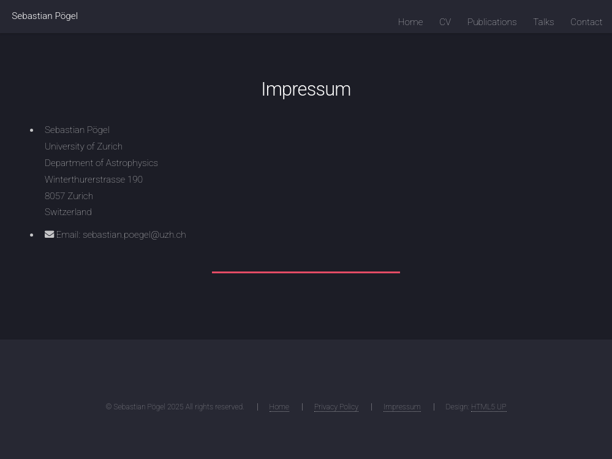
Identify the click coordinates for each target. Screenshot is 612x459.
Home (410, 22)
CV (445, 22)
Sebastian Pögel (45, 15)
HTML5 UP (489, 407)
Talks (543, 22)
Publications (492, 22)
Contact (586, 22)
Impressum (402, 407)
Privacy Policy (336, 407)
